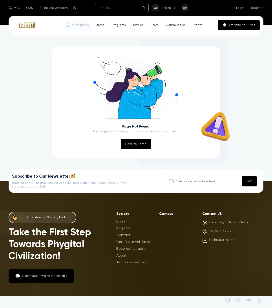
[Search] (122, 8)
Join (249, 181)
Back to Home (135, 144)
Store (155, 25)
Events (197, 25)
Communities (176, 25)
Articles (138, 25)
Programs (119, 25)
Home (100, 25)
